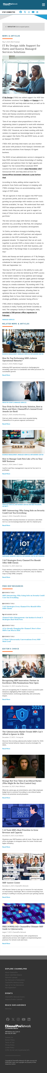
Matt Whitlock (20, 786)
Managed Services (8, 319)
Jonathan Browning (19, 415)
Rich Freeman (15, 42)
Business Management (9, 354)
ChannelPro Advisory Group (14, 982)
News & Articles (11, 36)
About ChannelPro (11, 972)
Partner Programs (35, 505)
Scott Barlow (19, 836)
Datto (26, 100)
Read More (6, 375)
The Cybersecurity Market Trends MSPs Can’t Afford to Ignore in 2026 (22, 732)
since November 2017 (33, 169)
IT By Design (7, 97)
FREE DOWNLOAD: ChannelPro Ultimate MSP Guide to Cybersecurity (22, 927)
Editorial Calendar (11, 977)
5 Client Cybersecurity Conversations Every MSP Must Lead (21, 640)
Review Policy (10, 1040)
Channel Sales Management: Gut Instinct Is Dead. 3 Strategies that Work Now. (22, 618)
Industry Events (8, 402)
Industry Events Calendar (13, 999)
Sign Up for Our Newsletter (14, 985)
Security (5, 506)
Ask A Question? (10, 987)
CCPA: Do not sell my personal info (17, 1050)
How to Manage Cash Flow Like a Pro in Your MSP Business (22, 460)
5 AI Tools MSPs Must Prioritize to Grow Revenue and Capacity (20, 831)
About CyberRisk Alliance (13, 975)
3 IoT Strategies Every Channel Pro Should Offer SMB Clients (21, 561)
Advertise (8, 1009)
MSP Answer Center (36, 354)
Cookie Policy (9, 1047)
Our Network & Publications (15, 980)
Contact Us (9, 1037)
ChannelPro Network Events (15, 997)
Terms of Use (9, 1042)
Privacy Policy (9, 1045)
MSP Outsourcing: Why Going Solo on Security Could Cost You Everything (23, 511)
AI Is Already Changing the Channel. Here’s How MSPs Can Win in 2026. (21, 629)
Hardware (5, 556)
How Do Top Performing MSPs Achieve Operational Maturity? (19, 359)
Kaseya (35, 100)
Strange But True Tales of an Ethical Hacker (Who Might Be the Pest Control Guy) (22, 782)
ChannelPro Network (19, 516)
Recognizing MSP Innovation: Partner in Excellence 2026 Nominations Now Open (20, 681)
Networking (40, 556)
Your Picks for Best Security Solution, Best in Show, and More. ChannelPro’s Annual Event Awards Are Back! (22, 409)
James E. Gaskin (18, 464)
